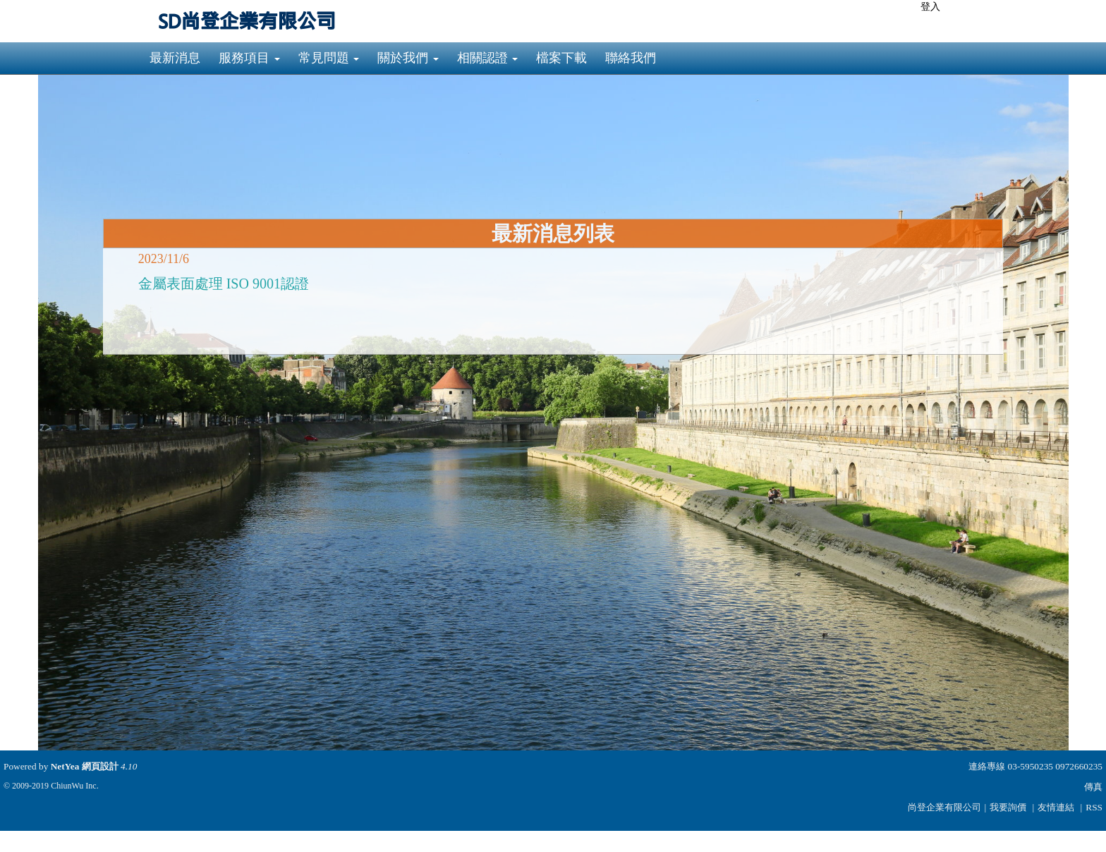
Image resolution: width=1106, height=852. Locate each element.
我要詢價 (1008, 807)
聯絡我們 (630, 58)
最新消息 (175, 58)
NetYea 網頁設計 (85, 766)
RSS (1094, 807)
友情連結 (1056, 807)
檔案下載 (561, 58)
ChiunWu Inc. (75, 786)
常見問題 (329, 58)
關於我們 (408, 58)
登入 (930, 6)
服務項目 (249, 58)
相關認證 (487, 58)
